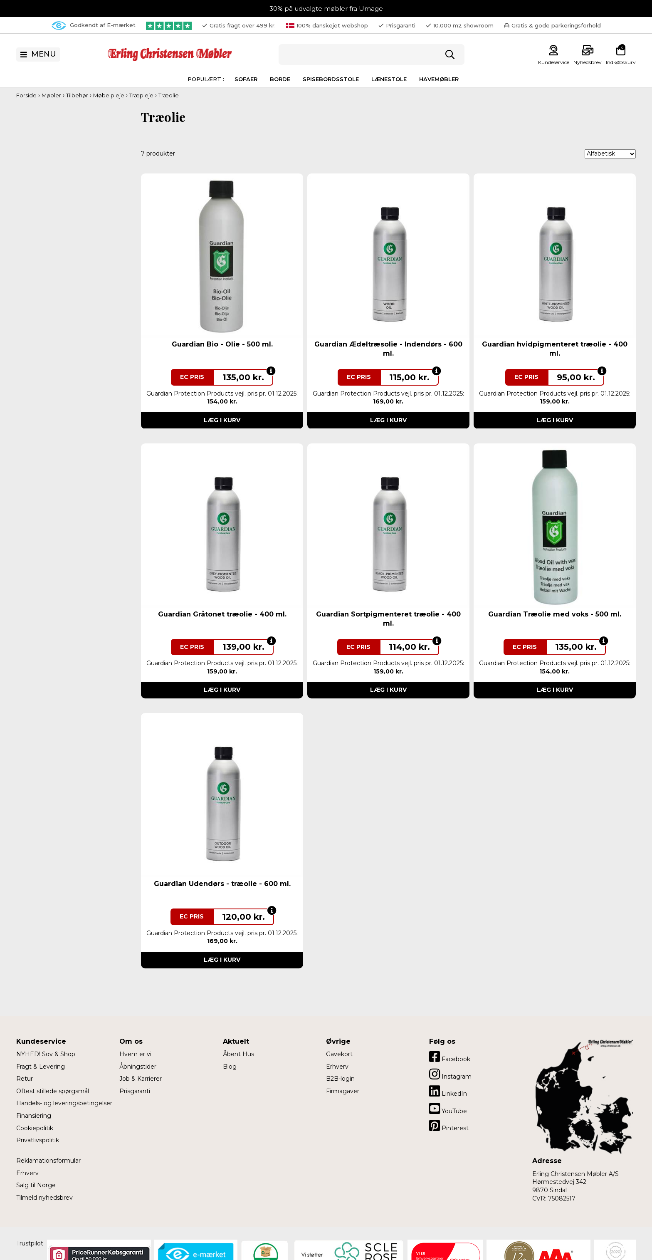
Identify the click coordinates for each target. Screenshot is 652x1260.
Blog (230, 1066)
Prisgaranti (134, 1091)
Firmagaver (342, 1091)
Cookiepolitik (34, 1128)
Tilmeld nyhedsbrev (44, 1197)
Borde (280, 79)
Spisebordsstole (331, 79)
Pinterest (449, 1125)
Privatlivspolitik (37, 1140)
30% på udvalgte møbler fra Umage (326, 8)
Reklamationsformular (48, 1160)
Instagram (450, 1074)
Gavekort (339, 1054)
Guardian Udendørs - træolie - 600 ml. (222, 884)
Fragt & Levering (40, 1066)
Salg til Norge (36, 1185)
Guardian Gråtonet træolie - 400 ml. (222, 614)
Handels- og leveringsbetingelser (64, 1103)
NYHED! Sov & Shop (45, 1054)
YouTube (448, 1108)
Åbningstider (137, 1066)
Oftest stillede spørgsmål (52, 1091)
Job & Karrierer (140, 1078)
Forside (26, 95)
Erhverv (27, 1173)
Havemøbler (439, 79)
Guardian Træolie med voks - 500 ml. (554, 614)
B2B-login (340, 1078)
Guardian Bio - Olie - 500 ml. (222, 344)
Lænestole (389, 79)
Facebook (449, 1056)
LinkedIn (448, 1091)
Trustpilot (29, 1243)
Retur (24, 1078)
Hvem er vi (135, 1054)
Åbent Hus (238, 1054)
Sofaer (246, 79)
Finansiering (33, 1115)
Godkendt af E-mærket (94, 25)
